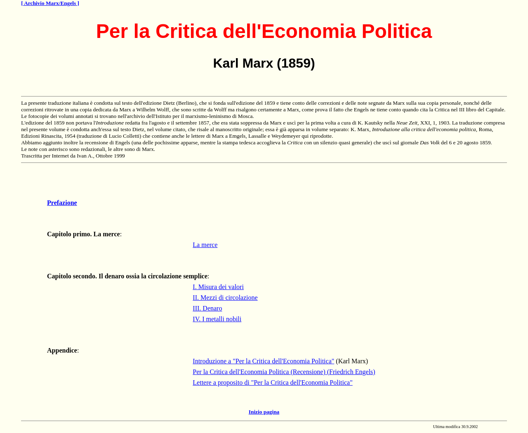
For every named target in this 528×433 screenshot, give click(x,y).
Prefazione (62, 202)
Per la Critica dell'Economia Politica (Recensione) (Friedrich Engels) (284, 371)
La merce (205, 244)
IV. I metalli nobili (217, 318)
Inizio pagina (264, 412)
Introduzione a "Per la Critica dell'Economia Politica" (263, 361)
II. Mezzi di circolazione (225, 297)
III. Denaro (207, 308)
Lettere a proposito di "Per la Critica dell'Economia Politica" (272, 382)
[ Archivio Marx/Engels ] (50, 3)
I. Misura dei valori (218, 286)
